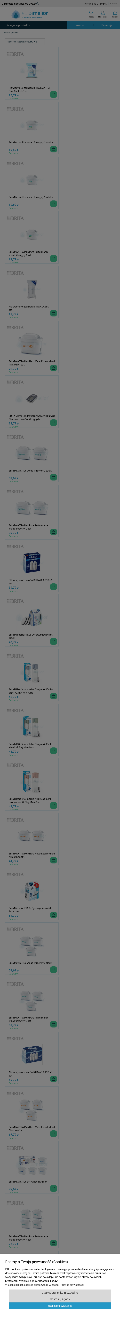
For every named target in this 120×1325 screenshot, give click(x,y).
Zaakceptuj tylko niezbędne (60, 1292)
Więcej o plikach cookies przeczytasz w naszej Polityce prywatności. (44, 1284)
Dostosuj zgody (60, 1299)
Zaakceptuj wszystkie (60, 1305)
